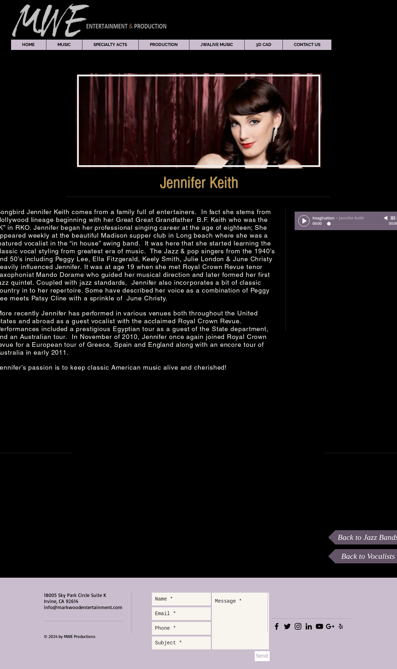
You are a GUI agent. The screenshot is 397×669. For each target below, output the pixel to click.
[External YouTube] (202, 455)
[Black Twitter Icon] (287, 626)
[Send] (262, 656)
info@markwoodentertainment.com (83, 607)
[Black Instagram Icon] (298, 626)
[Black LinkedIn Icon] (308, 626)
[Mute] (386, 218)
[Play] (304, 220)
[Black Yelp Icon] (340, 626)
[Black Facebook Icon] (276, 626)
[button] (64, 45)
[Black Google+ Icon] (330, 626)
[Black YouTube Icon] (319, 626)
